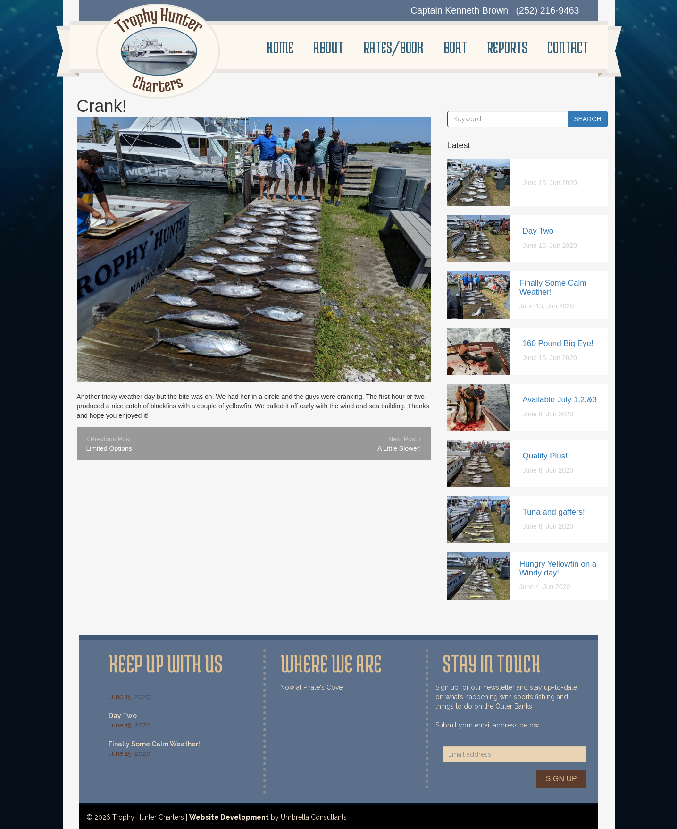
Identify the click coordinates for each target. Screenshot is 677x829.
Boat (455, 47)
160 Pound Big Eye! (558, 343)
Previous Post (161, 444)
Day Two (538, 231)
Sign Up (561, 779)
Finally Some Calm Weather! (553, 287)
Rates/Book (393, 47)
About (328, 47)
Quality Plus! (545, 455)
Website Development (229, 817)
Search (587, 119)
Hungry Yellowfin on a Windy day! (558, 568)
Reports (507, 47)
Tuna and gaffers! (554, 512)
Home (280, 47)
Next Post (345, 444)
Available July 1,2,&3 (560, 399)
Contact (567, 47)
